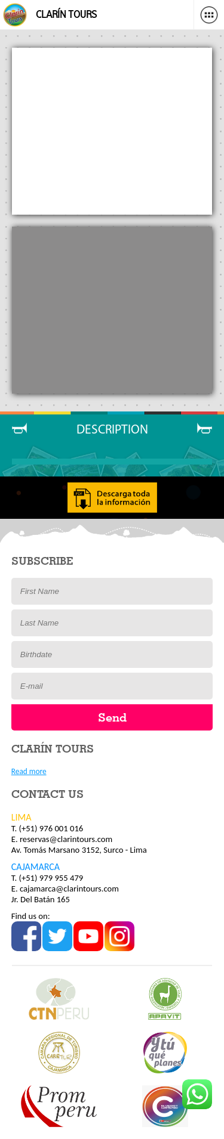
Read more (29, 771)
